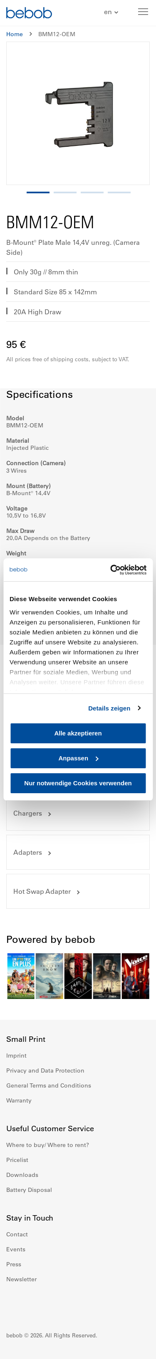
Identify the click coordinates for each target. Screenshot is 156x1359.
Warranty (19, 1100)
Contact (17, 1234)
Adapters (27, 852)
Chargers (27, 813)
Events (15, 1249)
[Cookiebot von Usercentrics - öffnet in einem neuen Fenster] (111, 570)
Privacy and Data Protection (45, 1070)
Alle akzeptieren (78, 733)
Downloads (22, 1175)
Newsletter (21, 1279)
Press (13, 1264)
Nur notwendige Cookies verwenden (77, 783)
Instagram (31, 1304)
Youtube (49, 1304)
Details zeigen (109, 708)
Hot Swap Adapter (42, 891)
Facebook (13, 1304)
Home (14, 34)
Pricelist (17, 1160)
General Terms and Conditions (48, 1085)
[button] (112, 12)
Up (134, 1346)
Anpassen (78, 758)
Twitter (67, 1304)
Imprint (16, 1055)
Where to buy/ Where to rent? (47, 1145)
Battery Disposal (29, 1190)
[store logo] (29, 14)
